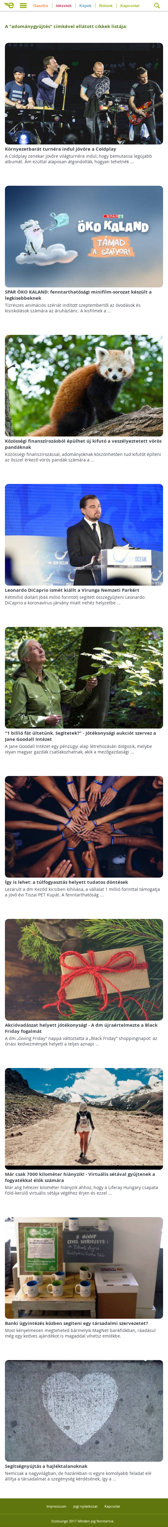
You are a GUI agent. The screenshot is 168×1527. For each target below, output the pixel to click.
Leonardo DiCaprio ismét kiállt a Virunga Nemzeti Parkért (72, 590)
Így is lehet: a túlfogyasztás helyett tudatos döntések (66, 882)
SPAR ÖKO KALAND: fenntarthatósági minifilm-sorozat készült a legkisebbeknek (78, 295)
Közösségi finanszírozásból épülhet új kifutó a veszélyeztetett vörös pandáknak (83, 444)
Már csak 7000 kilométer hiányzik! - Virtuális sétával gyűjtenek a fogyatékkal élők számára (80, 1177)
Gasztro (40, 5)
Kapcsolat (129, 5)
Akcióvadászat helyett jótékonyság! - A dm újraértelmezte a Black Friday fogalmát (81, 1028)
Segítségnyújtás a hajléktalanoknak (46, 1466)
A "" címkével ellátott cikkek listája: (66, 26)
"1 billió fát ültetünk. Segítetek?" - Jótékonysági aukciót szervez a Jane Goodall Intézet (80, 736)
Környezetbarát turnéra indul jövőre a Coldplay (60, 149)
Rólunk (106, 5)
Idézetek (64, 5)
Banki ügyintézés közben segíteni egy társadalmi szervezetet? (76, 1323)
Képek (85, 5)
